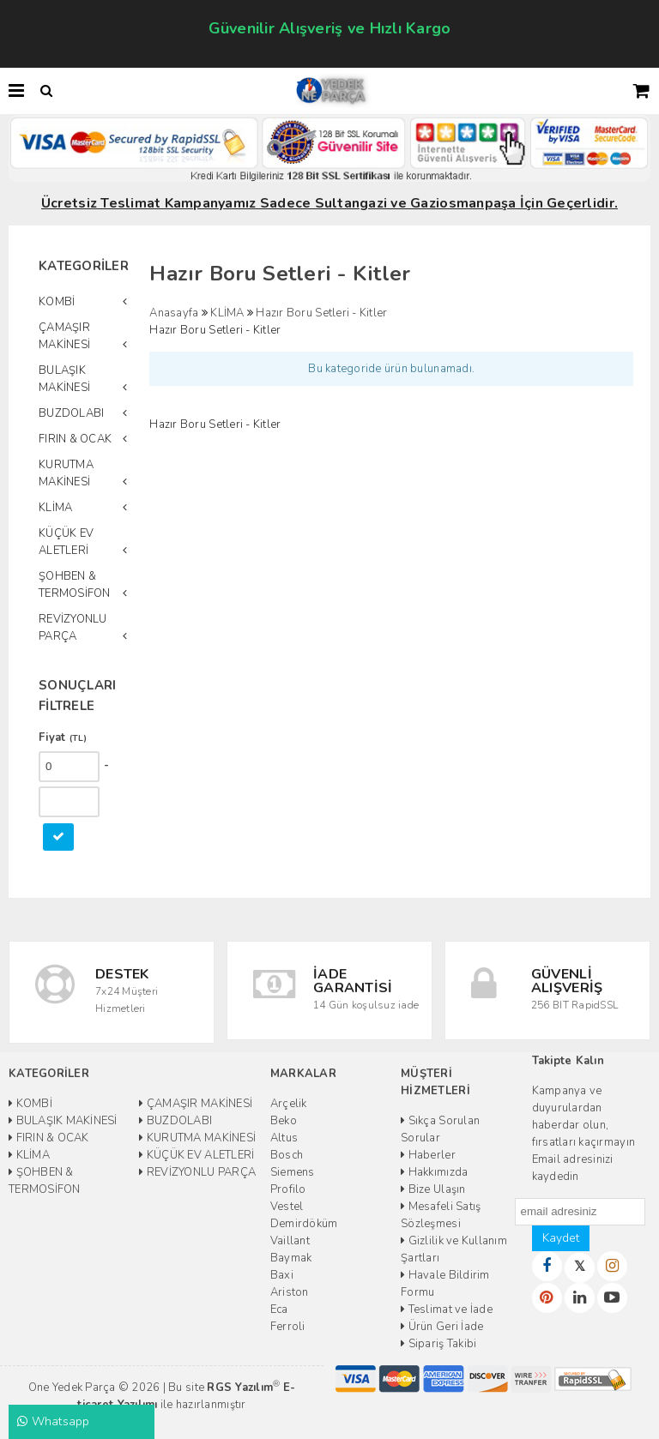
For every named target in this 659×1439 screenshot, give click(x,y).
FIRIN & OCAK (75, 439)
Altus (284, 1138)
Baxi (281, 1275)
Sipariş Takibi (438, 1344)
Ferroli (287, 1326)
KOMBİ (57, 302)
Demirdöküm (304, 1223)
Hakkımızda (434, 1172)
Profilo (288, 1189)
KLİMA (55, 507)
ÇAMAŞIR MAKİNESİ (64, 336)
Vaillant (290, 1241)
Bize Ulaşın (433, 1189)
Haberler (428, 1155)
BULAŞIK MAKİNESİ (64, 379)
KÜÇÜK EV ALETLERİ (66, 542)
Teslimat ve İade (447, 1309)
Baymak (291, 1258)
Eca (279, 1309)
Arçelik (288, 1103)
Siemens (292, 1172)
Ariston (289, 1292)
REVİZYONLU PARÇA (73, 627)
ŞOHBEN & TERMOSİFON (75, 585)
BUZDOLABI (71, 413)
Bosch (286, 1155)
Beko (283, 1121)
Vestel (287, 1206)
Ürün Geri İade (442, 1326)
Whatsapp (53, 1421)
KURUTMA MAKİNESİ (66, 473)
